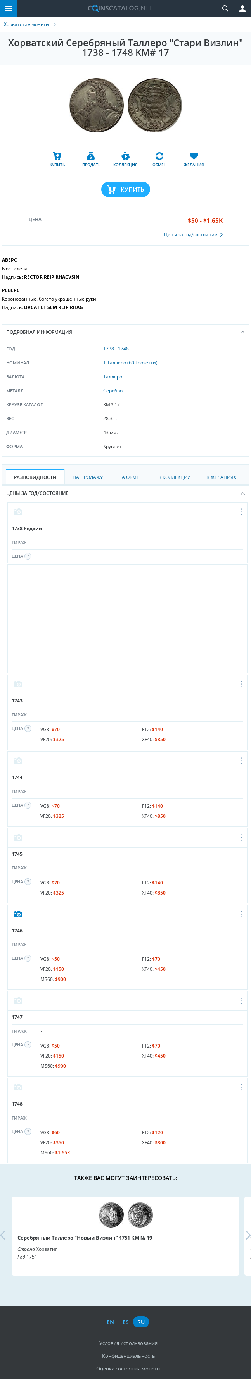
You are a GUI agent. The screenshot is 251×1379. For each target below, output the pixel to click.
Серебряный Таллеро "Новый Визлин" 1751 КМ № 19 (84, 1238)
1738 (108, 348)
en (110, 1322)
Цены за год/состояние (125, 493)
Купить (132, 189)
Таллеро (112, 376)
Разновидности (35, 477)
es (126, 1322)
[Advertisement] (127, 619)
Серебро (113, 390)
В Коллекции (174, 477)
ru (141, 1322)
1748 (123, 348)
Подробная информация (125, 332)
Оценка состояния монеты (128, 1368)
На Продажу (88, 477)
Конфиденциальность (128, 1355)
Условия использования (128, 1343)
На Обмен (130, 477)
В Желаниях (221, 477)
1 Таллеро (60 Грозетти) (130, 362)
